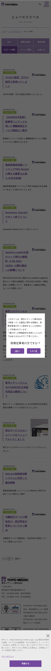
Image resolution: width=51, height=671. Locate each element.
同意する (25, 663)
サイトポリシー (7, 656)
